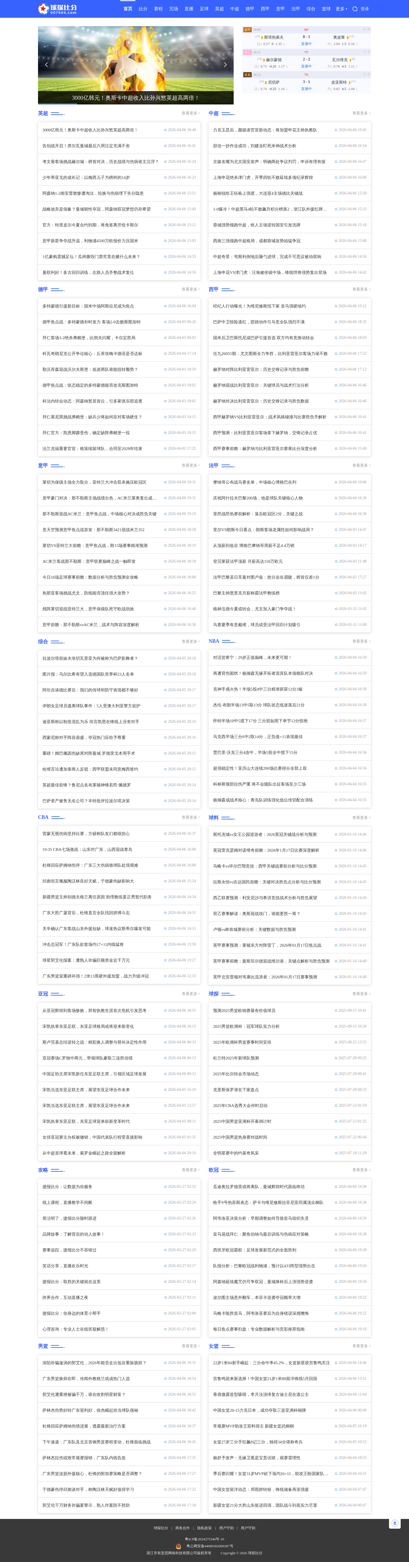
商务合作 (182, 1528)
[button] (46, 64)
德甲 (250, 8)
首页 (127, 8)
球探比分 (161, 1528)
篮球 (326, 8)
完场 (173, 8)
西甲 (265, 8)
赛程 (158, 8)
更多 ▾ (341, 8)
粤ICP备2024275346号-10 (204, 1539)
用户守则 (226, 1528)
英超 (219, 8)
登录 (365, 9)
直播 (189, 8)
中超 (234, 8)
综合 (311, 8)
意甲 (280, 8)
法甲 (295, 8)
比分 (143, 8)
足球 (204, 8)
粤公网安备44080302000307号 (209, 1546)
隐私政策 (204, 1528)
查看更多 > (191, 113)
